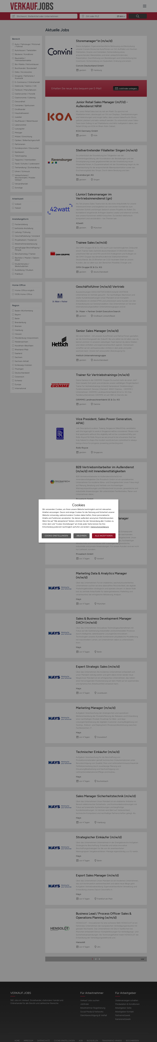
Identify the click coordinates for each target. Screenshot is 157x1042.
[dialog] (78, 521)
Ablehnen (81, 536)
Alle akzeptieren (103, 536)
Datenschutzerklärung (100, 527)
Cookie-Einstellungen (56, 536)
